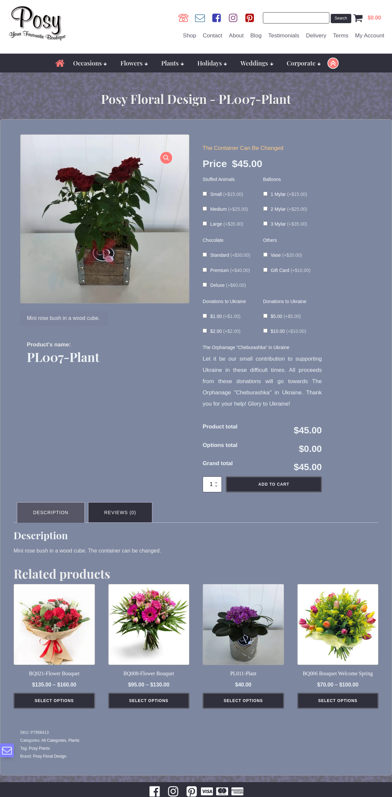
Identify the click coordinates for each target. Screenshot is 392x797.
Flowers (134, 63)
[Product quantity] (212, 484)
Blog (256, 35)
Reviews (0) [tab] (120, 512)
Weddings (256, 63)
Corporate (304, 63)
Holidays (212, 63)
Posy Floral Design (50, 756)
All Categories (53, 740)
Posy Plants (39, 748)
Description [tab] (51, 512)
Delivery (316, 35)
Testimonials (283, 35)
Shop (189, 35)
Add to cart (273, 484)
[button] (166, 158)
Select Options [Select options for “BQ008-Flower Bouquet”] (149, 700)
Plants (172, 63)
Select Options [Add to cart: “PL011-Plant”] (243, 700)
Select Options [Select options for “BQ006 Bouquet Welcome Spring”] (338, 700)
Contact (212, 35)
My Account (369, 35)
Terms (341, 35)
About (236, 35)
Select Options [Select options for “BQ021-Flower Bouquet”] (54, 700)
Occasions (90, 63)
